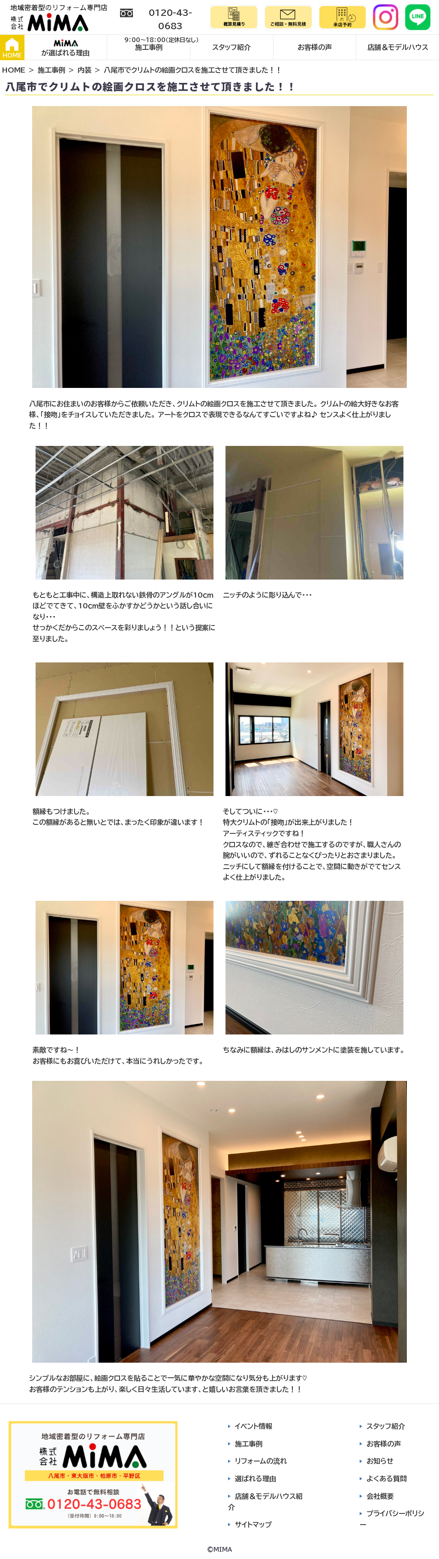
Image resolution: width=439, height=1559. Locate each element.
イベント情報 (253, 1426)
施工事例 (148, 47)
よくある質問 (387, 1478)
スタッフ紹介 (231, 47)
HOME (12, 48)
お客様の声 (315, 47)
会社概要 (380, 1496)
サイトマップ (253, 1524)
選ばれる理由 (255, 1478)
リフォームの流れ (261, 1461)
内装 (84, 70)
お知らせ (380, 1461)
